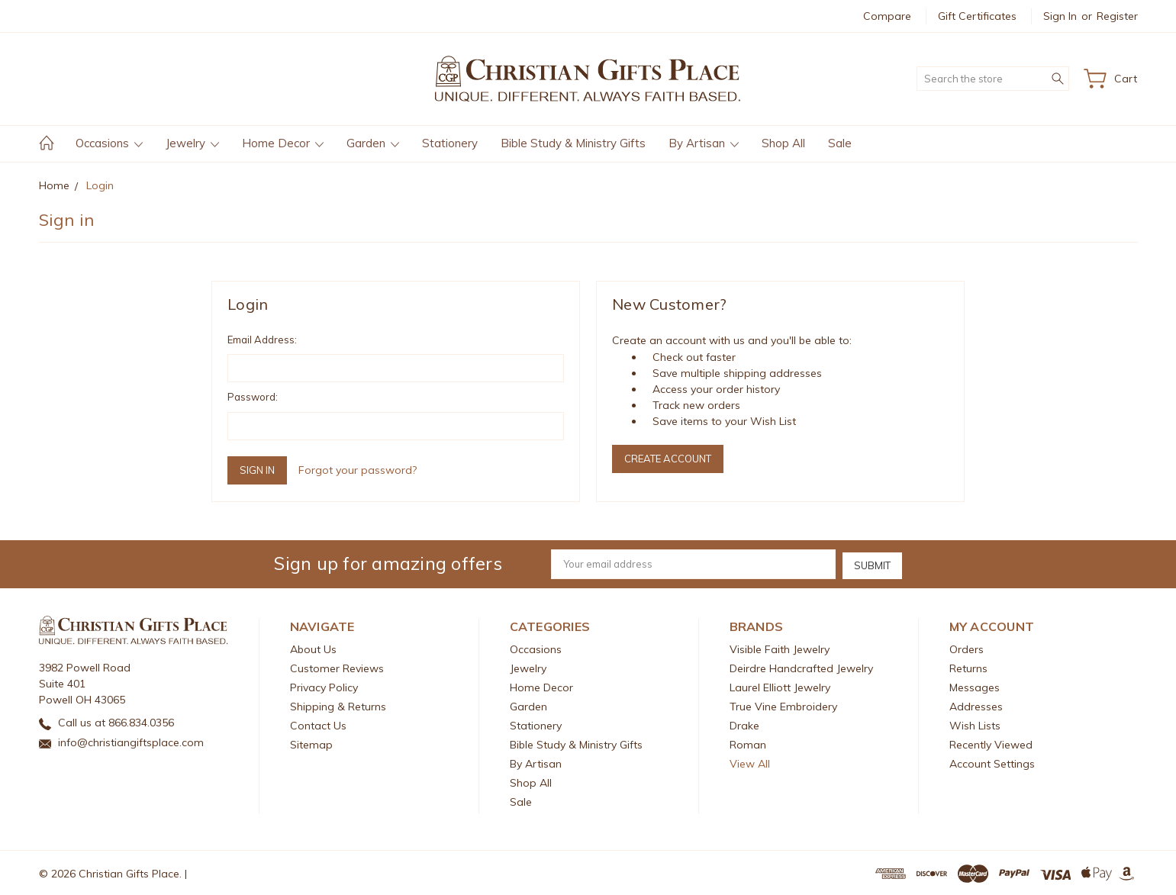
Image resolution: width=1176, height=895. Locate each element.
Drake (744, 724)
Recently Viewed (991, 743)
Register (1117, 16)
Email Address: (262, 339)
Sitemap (311, 743)
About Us (313, 648)
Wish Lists (974, 724)
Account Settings (992, 762)
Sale (840, 143)
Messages (974, 686)
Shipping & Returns (338, 705)
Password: (252, 397)
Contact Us (318, 724)
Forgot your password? (357, 470)
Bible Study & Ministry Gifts (573, 143)
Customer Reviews (337, 667)
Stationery (450, 143)
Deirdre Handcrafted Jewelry (801, 667)
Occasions (109, 143)
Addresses (976, 705)
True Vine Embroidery (783, 705)
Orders (966, 648)
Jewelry (192, 143)
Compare (887, 16)
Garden (372, 143)
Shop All (783, 143)
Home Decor (283, 143)
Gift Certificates (977, 16)
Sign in (1060, 16)
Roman (748, 743)
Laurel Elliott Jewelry (780, 686)
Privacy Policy (324, 686)
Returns (968, 667)
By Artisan (704, 143)
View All (750, 762)
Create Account (667, 458)
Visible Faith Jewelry (780, 648)
